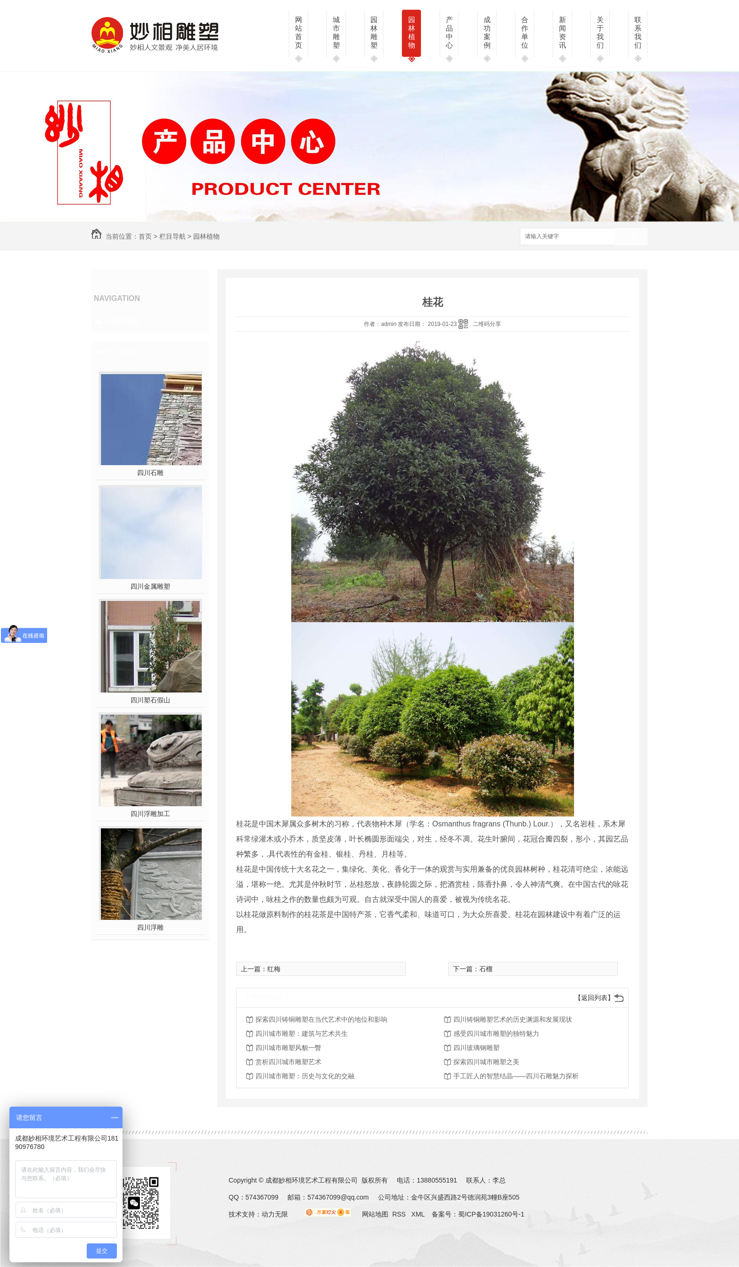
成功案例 (487, 32)
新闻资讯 (562, 32)
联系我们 (637, 32)
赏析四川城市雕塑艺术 (288, 1062)
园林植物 (411, 32)
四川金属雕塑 (150, 586)
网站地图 (375, 1214)
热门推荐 (123, 352)
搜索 (631, 237)
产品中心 (449, 32)
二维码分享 (487, 324)
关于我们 (600, 32)
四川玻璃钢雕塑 (476, 1047)
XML (419, 1214)
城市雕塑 (336, 32)
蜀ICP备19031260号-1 (491, 1214)
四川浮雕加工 (150, 813)
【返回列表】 (594, 997)
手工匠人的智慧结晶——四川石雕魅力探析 (516, 1076)
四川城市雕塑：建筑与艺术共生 (301, 1033)
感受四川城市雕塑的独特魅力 (496, 1033)
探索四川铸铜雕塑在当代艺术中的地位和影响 (321, 1019)
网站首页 (298, 32)
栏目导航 (172, 236)
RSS (400, 1214)
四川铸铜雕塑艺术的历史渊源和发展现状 (512, 1019)
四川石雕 (150, 472)
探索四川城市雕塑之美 (486, 1062)
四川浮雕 (150, 927)
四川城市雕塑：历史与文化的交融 (304, 1076)
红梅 (273, 969)
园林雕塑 (374, 32)
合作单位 (524, 32)
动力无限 (275, 1214)
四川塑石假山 (150, 700)
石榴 (486, 969)
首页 (145, 236)
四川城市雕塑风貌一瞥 (288, 1047)
